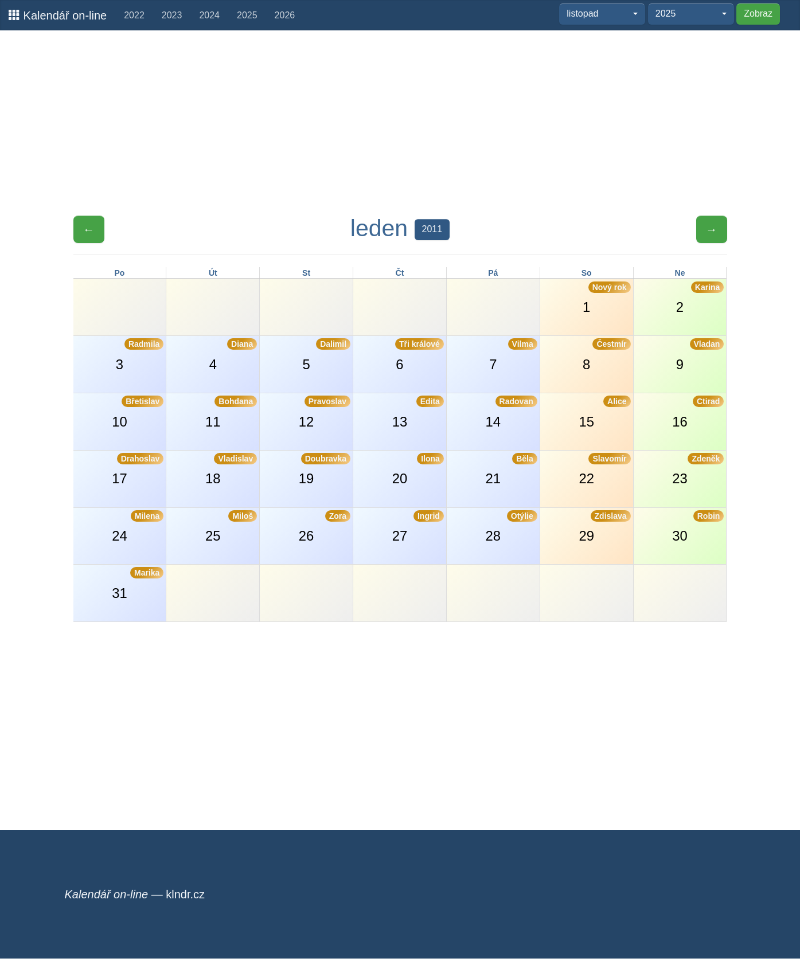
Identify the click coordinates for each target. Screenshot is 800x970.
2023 (172, 15)
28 (511, 526)
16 (698, 412)
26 (324, 526)
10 (137, 412)
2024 (209, 15)
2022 (134, 15)
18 (231, 469)
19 (324, 469)
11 (231, 412)
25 (231, 526)
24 (137, 526)
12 (324, 412)
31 (137, 583)
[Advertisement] (400, 122)
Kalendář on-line (58, 15)
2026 (285, 15)
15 (604, 412)
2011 (432, 229)
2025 (247, 15)
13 (418, 412)
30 (698, 526)
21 (511, 469)
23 (698, 469)
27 (418, 526)
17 (137, 469)
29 (604, 526)
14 (511, 412)
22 (604, 469)
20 (418, 469)
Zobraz (758, 13)
